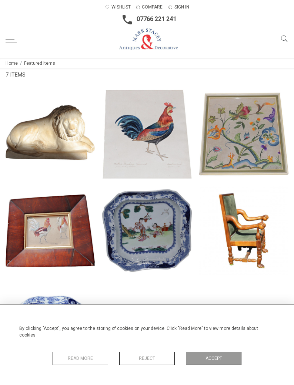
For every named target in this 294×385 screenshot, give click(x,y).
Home (12, 63)
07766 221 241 (147, 19)
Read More (80, 358)
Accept (214, 358)
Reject (147, 358)
